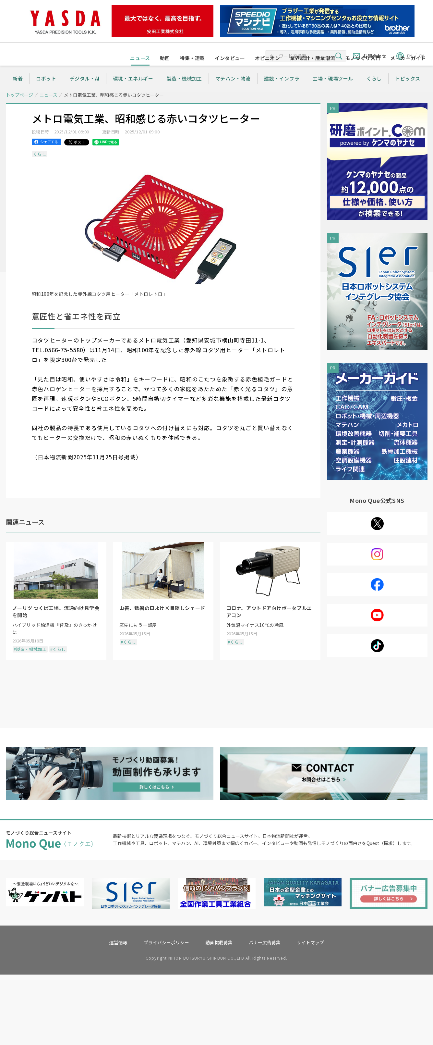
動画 (165, 70)
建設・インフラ (281, 90)
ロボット (46, 90)
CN (421, 56)
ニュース (140, 70)
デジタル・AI (85, 90)
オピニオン (267, 70)
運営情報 (118, 1013)
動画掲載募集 (219, 1013)
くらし (374, 90)
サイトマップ (310, 1013)
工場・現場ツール (333, 90)
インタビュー (230, 70)
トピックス (407, 90)
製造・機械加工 (184, 90)
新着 (18, 90)
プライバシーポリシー (166, 1013)
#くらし (58, 661)
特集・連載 (192, 70)
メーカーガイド (408, 70)
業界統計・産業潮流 (312, 70)
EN (409, 56)
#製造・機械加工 (30, 661)
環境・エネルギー (133, 90)
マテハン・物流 (233, 90)
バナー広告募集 (265, 1013)
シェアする (49, 153)
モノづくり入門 (362, 70)
